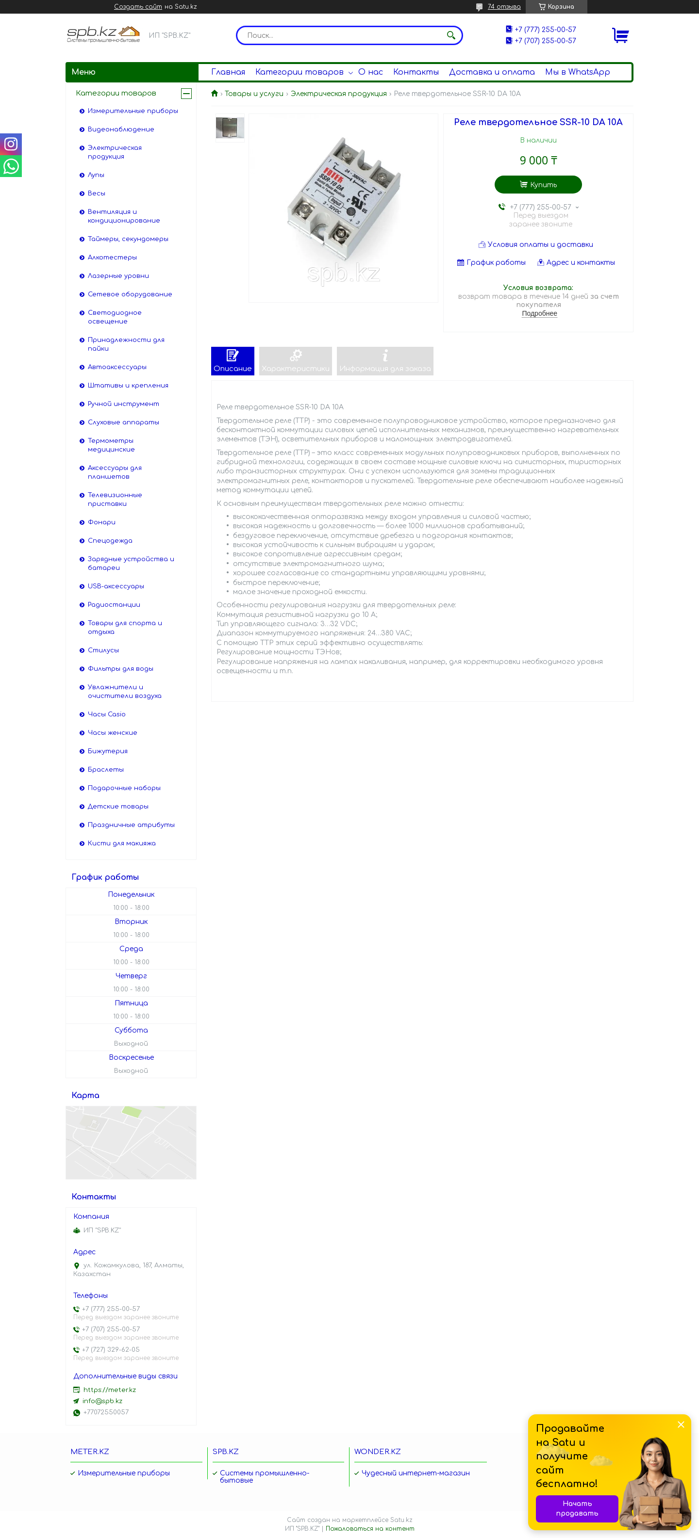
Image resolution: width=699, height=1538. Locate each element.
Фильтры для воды (120, 668)
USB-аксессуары (116, 586)
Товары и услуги (254, 93)
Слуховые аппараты (123, 422)
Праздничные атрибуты (131, 825)
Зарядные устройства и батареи (131, 563)
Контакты (416, 72)
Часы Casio (107, 714)
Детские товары (118, 806)
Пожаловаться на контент (370, 1528)
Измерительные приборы (133, 111)
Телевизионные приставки (115, 499)
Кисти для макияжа (122, 843)
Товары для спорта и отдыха (125, 627)
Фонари (102, 522)
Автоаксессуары (117, 367)
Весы (96, 193)
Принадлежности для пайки (126, 344)
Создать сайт (138, 6)
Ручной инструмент (123, 404)
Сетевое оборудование (130, 294)
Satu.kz (401, 1520)
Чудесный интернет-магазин (416, 1473)
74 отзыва (504, 6)
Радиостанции (114, 604)
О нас (370, 72)
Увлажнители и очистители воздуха (125, 691)
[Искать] (451, 35)
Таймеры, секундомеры (128, 239)
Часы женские (112, 732)
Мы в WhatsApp (577, 72)
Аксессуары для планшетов (115, 472)
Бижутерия (108, 751)
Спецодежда (110, 540)
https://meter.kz (109, 1390)
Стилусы (103, 650)
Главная (228, 72)
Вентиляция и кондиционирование (124, 216)
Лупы (96, 175)
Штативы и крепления (128, 385)
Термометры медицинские (111, 445)
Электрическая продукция (339, 93)
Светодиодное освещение (115, 317)
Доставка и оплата (492, 72)
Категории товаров (299, 72)
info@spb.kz (102, 1401)
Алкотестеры (112, 257)
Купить (543, 185)
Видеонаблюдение (121, 129)
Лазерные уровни (118, 276)
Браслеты (106, 769)
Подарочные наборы (124, 788)
